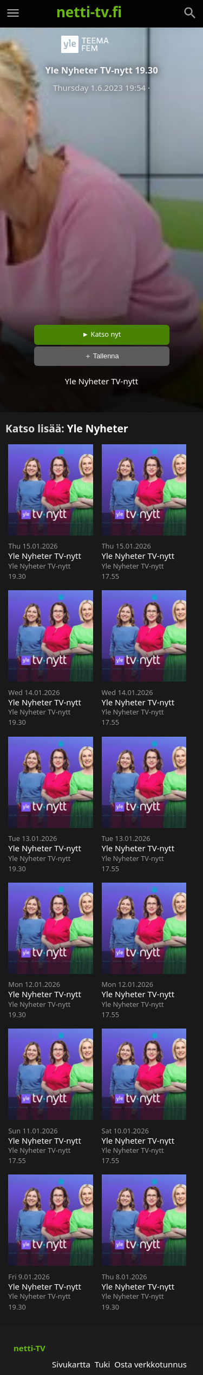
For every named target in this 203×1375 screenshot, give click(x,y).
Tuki (102, 1364)
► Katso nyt (101, 334)
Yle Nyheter (97, 428)
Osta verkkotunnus (150, 1364)
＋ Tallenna (101, 356)
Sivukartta (71, 1364)
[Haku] (190, 13)
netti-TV (29, 1348)
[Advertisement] (101, 205)
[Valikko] (13, 13)
